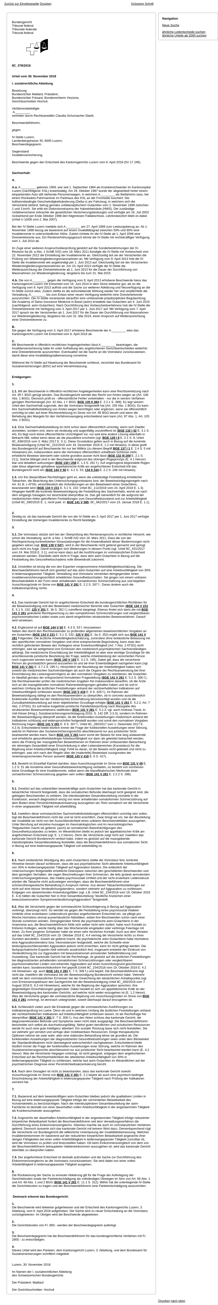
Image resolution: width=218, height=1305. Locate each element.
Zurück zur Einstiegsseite (21, 3)
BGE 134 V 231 (48, 488)
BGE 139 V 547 (52, 545)
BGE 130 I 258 (66, 463)
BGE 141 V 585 (78, 502)
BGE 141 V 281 (68, 584)
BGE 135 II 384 (88, 402)
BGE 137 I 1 (121, 448)
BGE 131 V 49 (133, 763)
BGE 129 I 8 (111, 438)
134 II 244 (92, 470)
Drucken (45, 3)
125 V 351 (39, 609)
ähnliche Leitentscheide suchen (183, 32)
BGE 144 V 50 (56, 470)
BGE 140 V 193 (65, 659)
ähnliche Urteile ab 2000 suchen (184, 35)
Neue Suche (170, 25)
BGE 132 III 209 (119, 455)
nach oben (178, 1301)
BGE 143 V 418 (74, 692)
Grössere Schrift (142, 3)
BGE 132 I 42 (127, 430)
